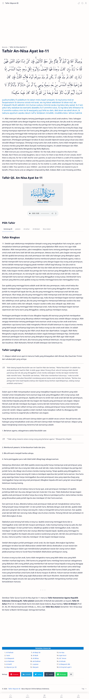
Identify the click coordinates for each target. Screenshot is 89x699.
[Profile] (85, 3)
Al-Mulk (35, 655)
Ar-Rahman (10, 661)
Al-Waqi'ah (36, 652)
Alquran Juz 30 (11, 667)
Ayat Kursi (62, 655)
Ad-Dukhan (37, 661)
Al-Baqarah (10, 658)
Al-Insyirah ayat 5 (65, 667)
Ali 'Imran (62, 658)
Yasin (8, 655)
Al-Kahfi (9, 664)
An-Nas (61, 652)
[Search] (82, 3)
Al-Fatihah (9, 652)
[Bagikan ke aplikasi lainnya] (71, 674)
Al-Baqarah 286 (64, 664)
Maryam (35, 667)
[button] (78, 3)
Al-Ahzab (62, 661)
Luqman (35, 664)
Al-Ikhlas (36, 658)
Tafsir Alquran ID (11, 3)
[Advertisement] (44, 27)
